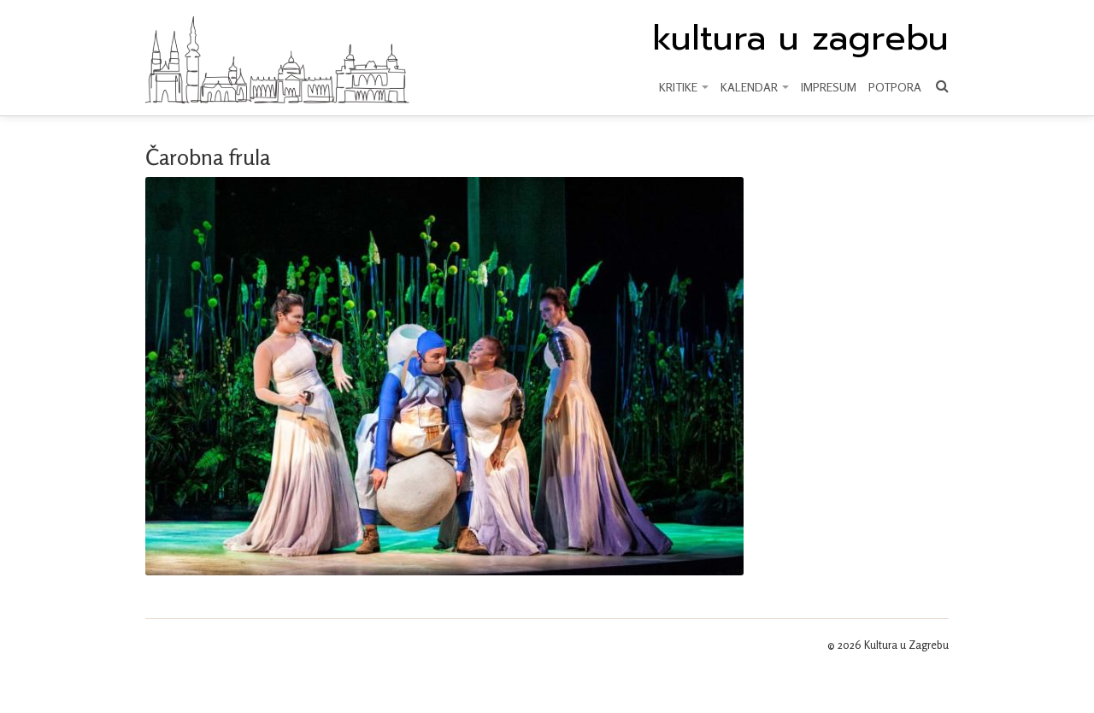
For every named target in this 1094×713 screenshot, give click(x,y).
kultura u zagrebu (800, 38)
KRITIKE (684, 87)
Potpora (894, 87)
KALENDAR (755, 87)
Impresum (828, 87)
